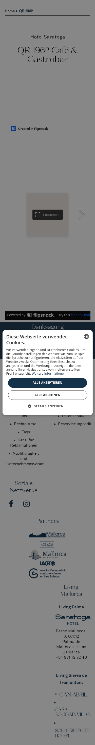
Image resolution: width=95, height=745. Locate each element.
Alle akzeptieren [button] (48, 383)
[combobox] (86, 336)
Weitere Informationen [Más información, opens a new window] (49, 373)
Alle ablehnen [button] (47, 395)
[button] (47, 406)
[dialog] (47, 372)
